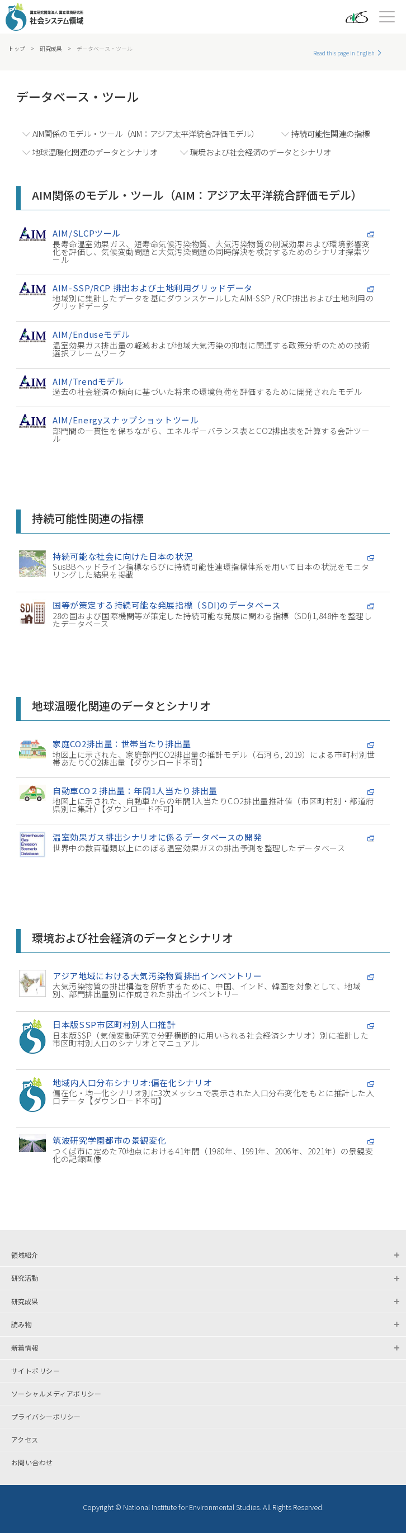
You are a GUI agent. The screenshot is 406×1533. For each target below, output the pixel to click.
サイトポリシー (35, 1370)
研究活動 (24, 1277)
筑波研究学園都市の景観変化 (109, 1140)
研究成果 (51, 49)
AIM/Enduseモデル (91, 334)
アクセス (25, 1439)
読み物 (21, 1324)
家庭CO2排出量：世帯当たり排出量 (122, 743)
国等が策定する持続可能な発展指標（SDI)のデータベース (167, 605)
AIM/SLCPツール (87, 233)
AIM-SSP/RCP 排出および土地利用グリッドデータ (153, 288)
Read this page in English (344, 53)
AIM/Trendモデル (88, 381)
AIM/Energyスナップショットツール (126, 420)
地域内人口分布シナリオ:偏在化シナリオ (132, 1082)
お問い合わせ (32, 1462)
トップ (16, 49)
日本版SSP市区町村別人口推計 (114, 1024)
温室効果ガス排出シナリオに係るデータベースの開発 (157, 837)
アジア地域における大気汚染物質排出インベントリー (157, 976)
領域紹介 (24, 1255)
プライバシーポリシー (46, 1416)
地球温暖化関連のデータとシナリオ (95, 152)
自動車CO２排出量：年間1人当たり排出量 (135, 790)
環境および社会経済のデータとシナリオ (260, 152)
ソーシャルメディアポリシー (56, 1393)
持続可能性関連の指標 (330, 133)
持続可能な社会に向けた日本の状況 (122, 556)
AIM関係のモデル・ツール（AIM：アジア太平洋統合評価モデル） (145, 133)
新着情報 (24, 1347)
